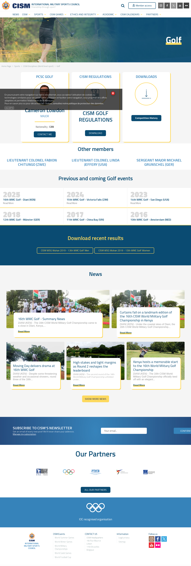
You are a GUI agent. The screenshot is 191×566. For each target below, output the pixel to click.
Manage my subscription (24, 421)
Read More (8, 208)
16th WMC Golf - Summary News (41, 306)
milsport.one (9, 557)
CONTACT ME (45, 134)
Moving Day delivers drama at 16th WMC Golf (34, 355)
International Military (46, 4)
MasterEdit (183, 557)
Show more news (95, 386)
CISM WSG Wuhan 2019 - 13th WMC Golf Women (124, 238)
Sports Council (70, 4)
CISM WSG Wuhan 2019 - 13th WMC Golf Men (65, 238)
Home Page (6, 66)
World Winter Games (63, 529)
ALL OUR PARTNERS (96, 477)
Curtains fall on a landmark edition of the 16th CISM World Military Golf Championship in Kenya (146, 303)
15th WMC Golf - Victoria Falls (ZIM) (47, 202)
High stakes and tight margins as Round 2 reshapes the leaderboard (94, 353)
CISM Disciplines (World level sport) (38, 66)
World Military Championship (61, 535)
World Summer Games (64, 525)
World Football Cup (63, 544)
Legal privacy (124, 525)
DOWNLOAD (95, 133)
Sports (17, 66)
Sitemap (122, 529)
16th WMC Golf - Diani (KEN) (13, 202)
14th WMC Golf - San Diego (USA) (77, 202)
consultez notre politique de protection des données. (78, 103)
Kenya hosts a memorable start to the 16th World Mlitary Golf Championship (155, 353)
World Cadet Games (63, 540)
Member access (142, 5)
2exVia (171, 557)
